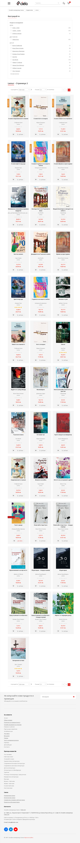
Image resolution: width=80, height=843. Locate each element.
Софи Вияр (63, 213)
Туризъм (6, 772)
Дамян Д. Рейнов (18, 574)
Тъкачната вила (18, 434)
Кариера (6, 742)
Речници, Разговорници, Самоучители (15, 774)
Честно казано (18, 254)
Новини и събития (9, 727)
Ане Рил (63, 348)
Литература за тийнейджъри (12, 770)
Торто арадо (18, 525)
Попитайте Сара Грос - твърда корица (63, 526)
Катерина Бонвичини (40, 168)
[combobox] (47, 3)
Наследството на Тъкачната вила (41, 210)
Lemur (18, 124)
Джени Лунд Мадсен (40, 574)
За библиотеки (8, 731)
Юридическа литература (11, 777)
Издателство (29, 10)
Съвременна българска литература (14, 763)
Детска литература (9, 768)
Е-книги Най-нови (9, 786)
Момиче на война (40, 480)
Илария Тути (18, 168)
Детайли (19, 541)
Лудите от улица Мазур (18, 389)
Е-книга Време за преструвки (63, 164)
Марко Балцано (41, 122)
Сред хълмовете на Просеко (18, 615)
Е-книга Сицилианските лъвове (18, 118)
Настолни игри (8, 788)
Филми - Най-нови (9, 783)
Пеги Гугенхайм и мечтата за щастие (63, 390)
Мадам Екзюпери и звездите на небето (63, 210)
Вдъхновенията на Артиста (18, 570)
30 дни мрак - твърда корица (41, 570)
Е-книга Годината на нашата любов (41, 164)
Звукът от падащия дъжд (63, 615)
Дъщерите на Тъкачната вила (40, 254)
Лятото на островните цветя (63, 480)
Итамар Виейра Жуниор (18, 529)
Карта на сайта (28, 837)
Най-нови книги (8, 757)
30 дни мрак (63, 570)
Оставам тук (41, 434)
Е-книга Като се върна (41, 118)
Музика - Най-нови (9, 781)
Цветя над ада (18, 299)
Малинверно (41, 389)
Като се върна (40, 344)
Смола (63, 344)
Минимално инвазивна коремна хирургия (18, 210)
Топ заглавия (8, 754)
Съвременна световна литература (14, 765)
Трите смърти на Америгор (63, 434)
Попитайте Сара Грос (40, 525)
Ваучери (6, 779)
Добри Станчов (63, 303)
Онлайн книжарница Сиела (16, 10)
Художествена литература (11, 761)
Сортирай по (14, 89)
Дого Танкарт (18, 664)
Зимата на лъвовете (18, 344)
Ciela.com (23, 810)
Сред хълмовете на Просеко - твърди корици (40, 616)
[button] (13, 134)
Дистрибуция (8, 745)
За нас (6, 718)
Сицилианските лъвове (18, 480)
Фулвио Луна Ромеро (18, 619)
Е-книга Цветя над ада (18, 164)
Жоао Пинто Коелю (63, 168)
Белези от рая (63, 299)
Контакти (6, 747)
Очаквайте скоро (9, 759)
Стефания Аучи (18, 122)
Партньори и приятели (10, 729)
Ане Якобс (40, 213)
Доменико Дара (40, 393)
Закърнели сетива (18, 660)
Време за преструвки (63, 254)
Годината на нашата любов (40, 299)
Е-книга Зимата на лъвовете (63, 118)
